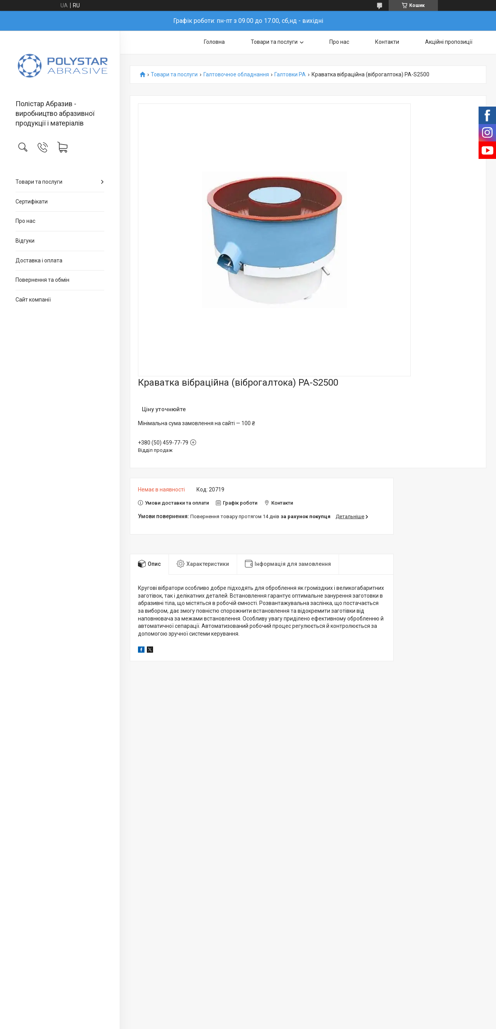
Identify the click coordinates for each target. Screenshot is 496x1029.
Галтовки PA (290, 75)
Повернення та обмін (42, 280)
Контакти (387, 42)
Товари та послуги (39, 182)
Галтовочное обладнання (236, 75)
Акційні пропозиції (448, 42)
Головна (214, 42)
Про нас (25, 221)
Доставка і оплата (39, 260)
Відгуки (25, 241)
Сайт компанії (33, 299)
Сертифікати (32, 201)
